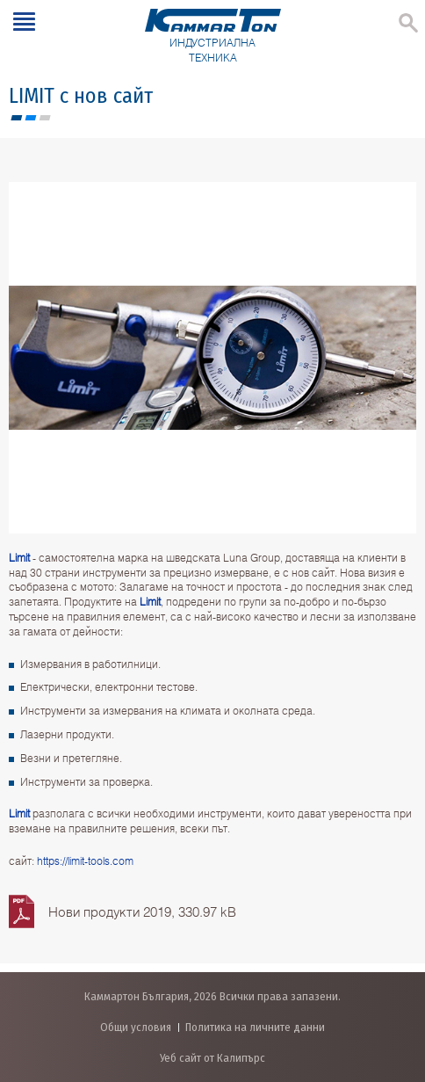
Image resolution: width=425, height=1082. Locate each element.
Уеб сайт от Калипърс (212, 1057)
